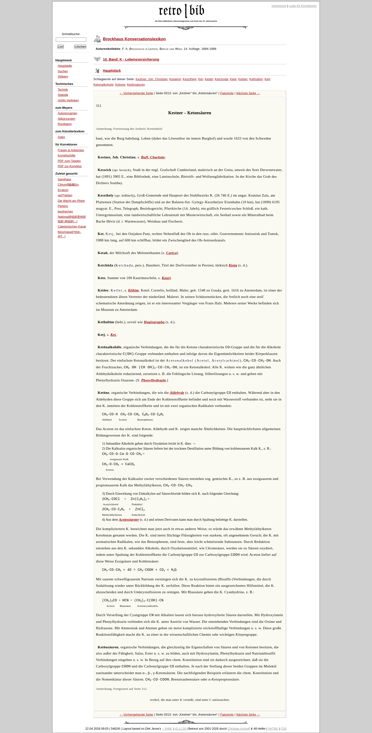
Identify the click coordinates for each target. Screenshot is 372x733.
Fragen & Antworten (71, 150)
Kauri (166, 278)
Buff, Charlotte (153, 157)
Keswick (175, 79)
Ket (200, 79)
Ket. (113, 335)
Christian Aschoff (239, 728)
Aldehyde (177, 393)
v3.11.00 (180, 728)
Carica (171, 253)
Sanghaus (64, 179)
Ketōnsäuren (136, 84)
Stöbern (63, 76)
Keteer (243, 79)
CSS (283, 728)
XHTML (273, 728)
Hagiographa (154, 322)
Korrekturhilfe (66, 155)
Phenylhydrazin (153, 380)
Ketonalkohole (103, 84)
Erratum (63, 190)
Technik (63, 89)
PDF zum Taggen (69, 161)
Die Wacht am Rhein (71, 201)
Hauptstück (112, 71)
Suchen (63, 71)
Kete (233, 79)
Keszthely (189, 79)
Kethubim (256, 79)
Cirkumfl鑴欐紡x (68, 184)
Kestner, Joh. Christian (152, 79)
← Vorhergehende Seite (136, 93)
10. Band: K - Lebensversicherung (131, 59)
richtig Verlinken (68, 100)
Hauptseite (65, 66)
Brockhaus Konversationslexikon (134, 39)
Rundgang (64, 124)
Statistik (63, 95)
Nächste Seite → (248, 93)
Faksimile (227, 93)
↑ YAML (167, 728)
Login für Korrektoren (303, 6)
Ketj (267, 79)
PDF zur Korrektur (70, 166)
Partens (63, 206)
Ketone (120, 84)
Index (61, 137)
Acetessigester (129, 519)
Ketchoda (221, 79)
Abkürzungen (66, 118)
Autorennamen (67, 113)
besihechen (65, 211)
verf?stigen (65, 195)
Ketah (209, 79)
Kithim (133, 290)
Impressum (279, 6)
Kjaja (233, 265)
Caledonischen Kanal (72, 226)
